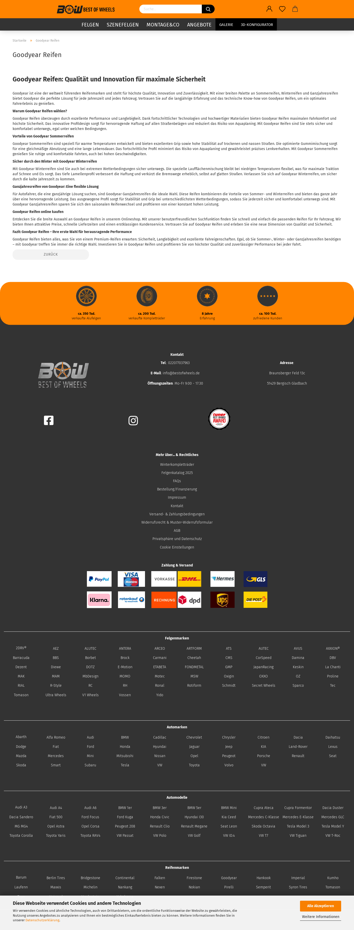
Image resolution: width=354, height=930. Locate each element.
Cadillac (159, 737)
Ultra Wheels (56, 695)
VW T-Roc (332, 835)
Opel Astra (56, 826)
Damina (298, 658)
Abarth (21, 737)
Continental (124, 878)
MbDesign (90, 676)
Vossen (125, 695)
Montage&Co (163, 24)
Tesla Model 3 (298, 826)
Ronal (159, 685)
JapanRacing (263, 667)
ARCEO (160, 648)
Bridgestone (90, 878)
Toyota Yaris (56, 835)
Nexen (160, 887)
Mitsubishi (124, 756)
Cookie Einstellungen (177, 547)
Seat (333, 756)
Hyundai (159, 747)
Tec (332, 685)
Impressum (177, 497)
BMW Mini (229, 808)
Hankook (264, 878)
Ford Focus (90, 817)
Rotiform (194, 685)
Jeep (228, 747)
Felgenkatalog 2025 (177, 473)
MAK (21, 676)
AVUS (298, 648)
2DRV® (21, 648)
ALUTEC (90, 648)
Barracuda (21, 658)
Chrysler (228, 737)
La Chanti (333, 667)
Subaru (90, 765)
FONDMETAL (194, 667)
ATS (229, 648)
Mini (90, 756)
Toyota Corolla (21, 835)
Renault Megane (194, 826)
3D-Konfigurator (257, 24)
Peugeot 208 (125, 826)
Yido (159, 695)
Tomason (21, 695)
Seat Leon (229, 826)
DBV (333, 658)
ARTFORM (194, 648)
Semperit (263, 887)
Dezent (21, 667)
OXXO (263, 676)
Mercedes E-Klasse (298, 817)
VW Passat (125, 835)
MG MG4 (21, 826)
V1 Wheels (90, 695)
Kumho (333, 878)
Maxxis (55, 887)
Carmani (160, 658)
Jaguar (194, 747)
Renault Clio (160, 826)
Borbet (90, 658)
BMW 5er (194, 808)
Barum (21, 877)
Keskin (298, 667)
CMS (228, 658)
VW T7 (263, 835)
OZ (298, 676)
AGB (177, 530)
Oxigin (229, 676)
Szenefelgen (123, 24)
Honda (125, 747)
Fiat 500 (55, 817)
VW (159, 765)
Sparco (298, 685)
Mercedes (56, 756)
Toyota (194, 765)
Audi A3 (21, 807)
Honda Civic (159, 817)
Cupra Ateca (264, 808)
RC (90, 685)
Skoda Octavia (263, 826)
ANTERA (125, 648)
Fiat (56, 747)
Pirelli (229, 887)
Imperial (298, 878)
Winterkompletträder (177, 464)
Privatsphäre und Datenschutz (177, 539)
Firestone (194, 878)
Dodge (21, 747)
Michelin (90, 887)
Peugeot (228, 756)
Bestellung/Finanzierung (177, 489)
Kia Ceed (229, 817)
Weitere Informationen (320, 917)
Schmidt (228, 685)
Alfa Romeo (56, 737)
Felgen (90, 24)
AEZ (56, 648)
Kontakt (177, 506)
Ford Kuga (125, 817)
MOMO (125, 676)
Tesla (125, 765)
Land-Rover (298, 747)
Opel (194, 756)
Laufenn (21, 887)
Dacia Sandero (21, 817)
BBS (56, 658)
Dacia (298, 737)
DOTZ (90, 667)
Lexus (333, 747)
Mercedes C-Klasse (263, 817)
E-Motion (125, 667)
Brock (125, 658)
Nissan (159, 756)
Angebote (199, 24)
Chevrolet (194, 737)
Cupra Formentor (298, 808)
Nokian (194, 887)
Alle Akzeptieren (320, 906)
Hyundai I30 (194, 817)
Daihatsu (332, 737)
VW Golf (194, 835)
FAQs (177, 481)
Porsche (263, 756)
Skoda (21, 765)
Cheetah (194, 658)
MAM (56, 676)
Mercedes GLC (332, 817)
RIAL (21, 685)
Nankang (125, 887)
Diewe (56, 667)
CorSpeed (263, 658)
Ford (90, 747)
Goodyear (229, 878)
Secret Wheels (263, 685)
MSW (194, 676)
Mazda (21, 756)
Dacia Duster (332, 808)
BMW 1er (125, 808)
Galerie (226, 24)
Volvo (228, 765)
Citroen (263, 737)
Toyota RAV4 (90, 835)
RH (125, 685)
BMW (125, 737)
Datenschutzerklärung (42, 920)
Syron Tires (298, 887)
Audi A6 (90, 808)
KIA (263, 747)
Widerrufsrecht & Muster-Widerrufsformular (177, 522)
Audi (90, 737)
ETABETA (159, 667)
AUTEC (264, 648)
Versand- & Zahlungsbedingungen (177, 514)
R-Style (56, 685)
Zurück (51, 254)
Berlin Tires (56, 878)
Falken (160, 878)
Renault (298, 756)
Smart (56, 765)
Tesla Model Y (333, 826)
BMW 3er (160, 808)
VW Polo (159, 835)
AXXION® (333, 648)
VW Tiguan (298, 835)
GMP (228, 667)
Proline (333, 676)
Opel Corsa (90, 826)
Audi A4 (56, 808)
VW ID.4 (229, 835)
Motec (160, 676)
